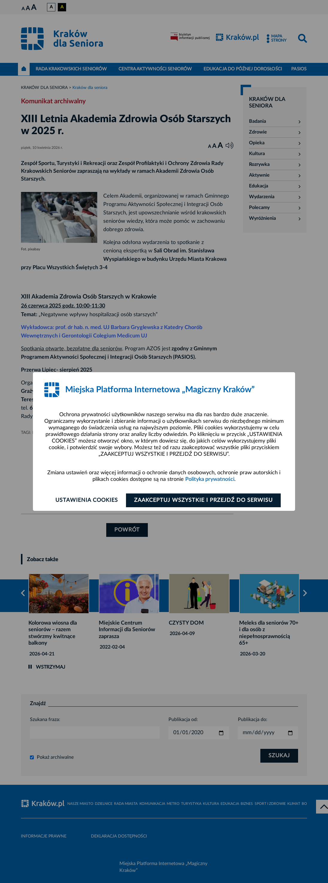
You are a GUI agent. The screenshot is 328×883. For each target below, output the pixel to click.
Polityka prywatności (209, 479)
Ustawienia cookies (86, 500)
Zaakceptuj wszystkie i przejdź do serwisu (203, 500)
